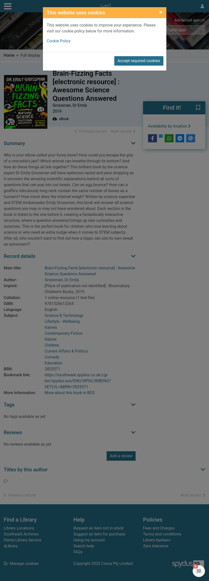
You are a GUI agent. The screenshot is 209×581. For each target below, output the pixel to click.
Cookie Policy (59, 41)
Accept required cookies (139, 60)
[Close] (160, 12)
